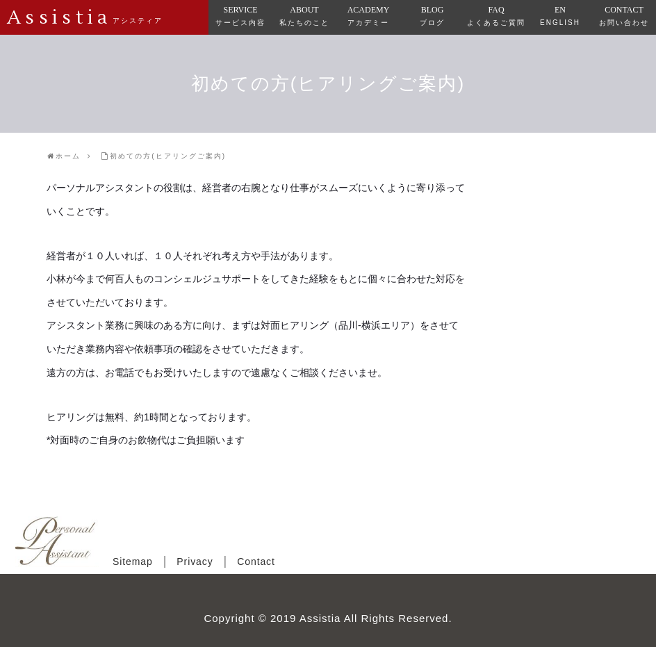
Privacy (195, 561)
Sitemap (133, 561)
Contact (256, 561)
